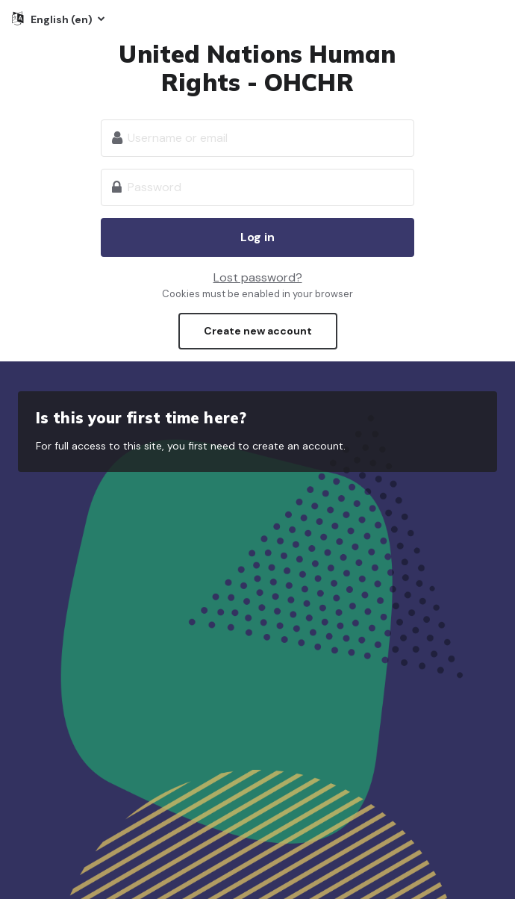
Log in (257, 237)
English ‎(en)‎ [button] (63, 19)
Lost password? (257, 277)
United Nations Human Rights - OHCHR (257, 68)
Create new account (258, 330)
